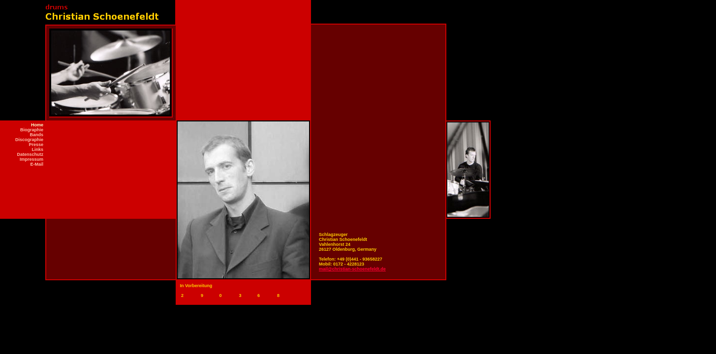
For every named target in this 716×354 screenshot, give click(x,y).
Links (37, 149)
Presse (36, 144)
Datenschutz (30, 154)
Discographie (29, 139)
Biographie (31, 129)
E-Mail (36, 164)
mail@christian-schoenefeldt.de (352, 268)
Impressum (31, 159)
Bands (36, 134)
